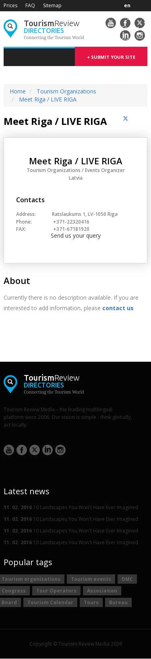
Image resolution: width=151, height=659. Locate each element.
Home (18, 91)
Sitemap (52, 5)
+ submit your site (111, 57)
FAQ (30, 5)
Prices (10, 5)
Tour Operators (56, 590)
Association (102, 590)
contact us (118, 308)
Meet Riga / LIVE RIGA (48, 99)
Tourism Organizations (66, 91)
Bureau (118, 602)
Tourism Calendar (50, 602)
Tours (91, 602)
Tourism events (91, 579)
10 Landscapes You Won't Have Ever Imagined (71, 507)
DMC (127, 579)
